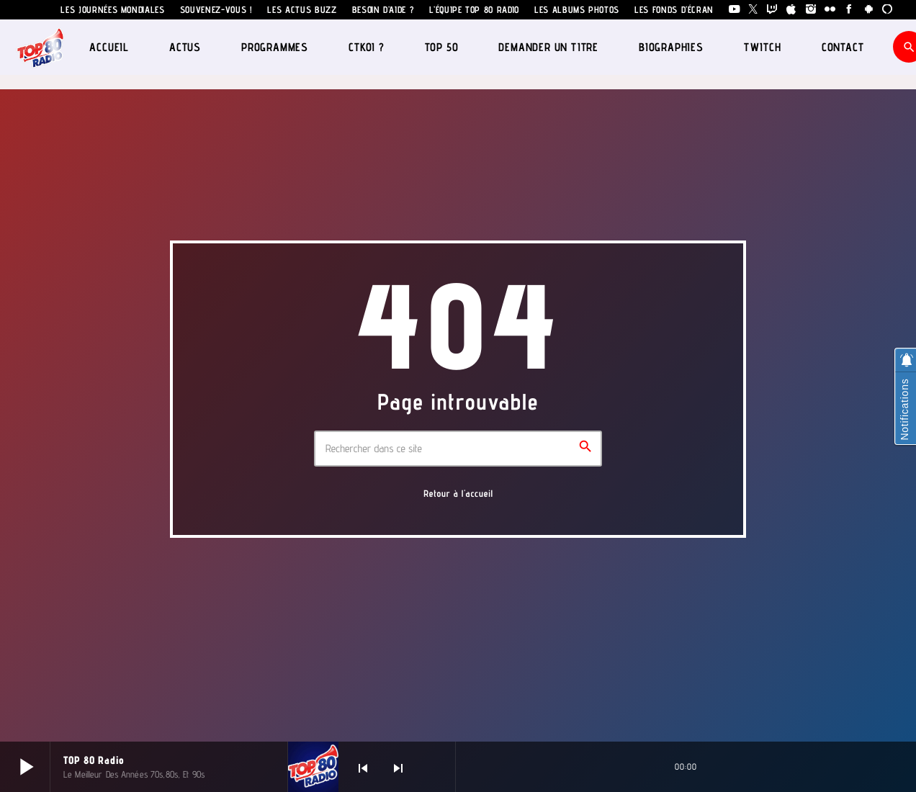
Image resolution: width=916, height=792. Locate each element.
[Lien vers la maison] (41, 47)
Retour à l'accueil (458, 494)
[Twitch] (772, 9)
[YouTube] (734, 9)
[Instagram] (811, 9)
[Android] (869, 9)
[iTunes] (792, 9)
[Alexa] (887, 9)
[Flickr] (830, 9)
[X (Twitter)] (753, 9)
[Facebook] (849, 9)
